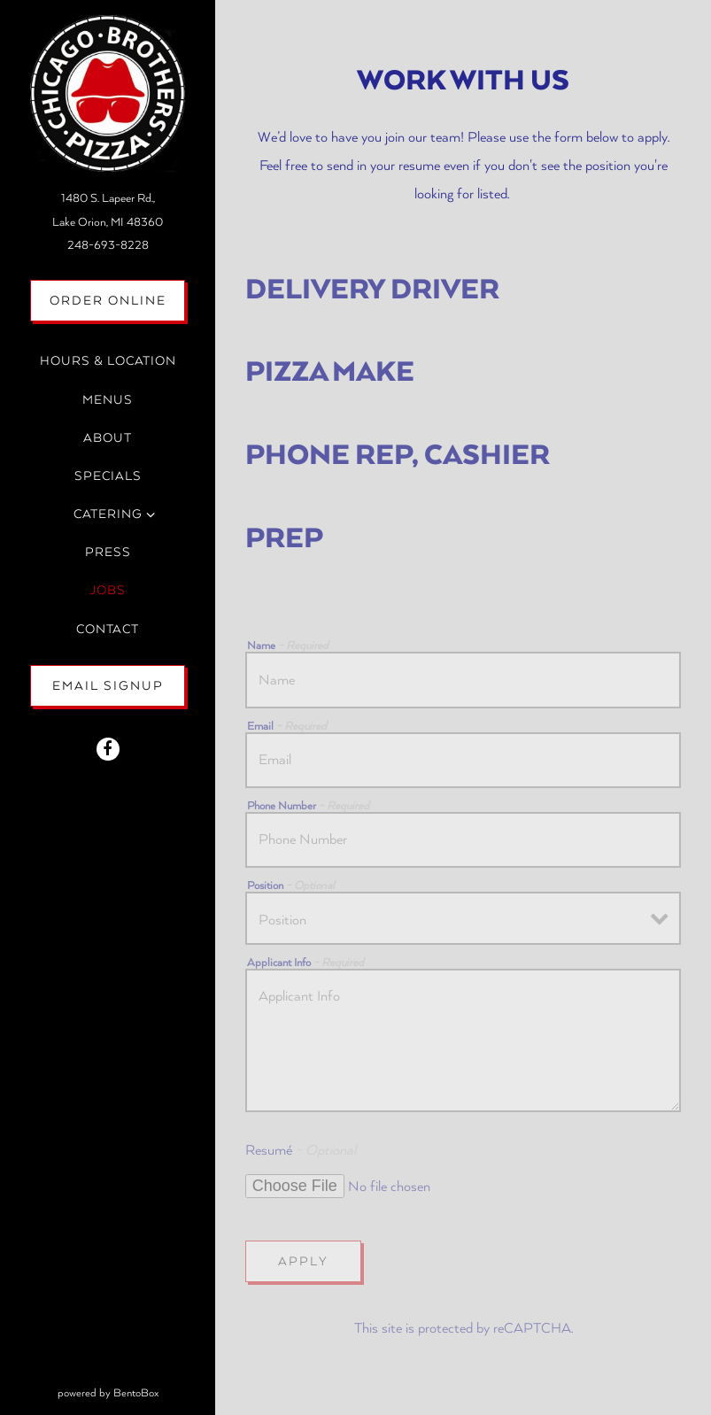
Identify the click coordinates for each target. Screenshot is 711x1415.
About (107, 437)
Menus (107, 399)
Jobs (107, 590)
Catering (108, 514)
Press (108, 552)
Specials (108, 475)
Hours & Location (108, 360)
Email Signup (108, 685)
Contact (107, 629)
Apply (303, 1261)
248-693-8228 (108, 245)
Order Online (118, 298)
